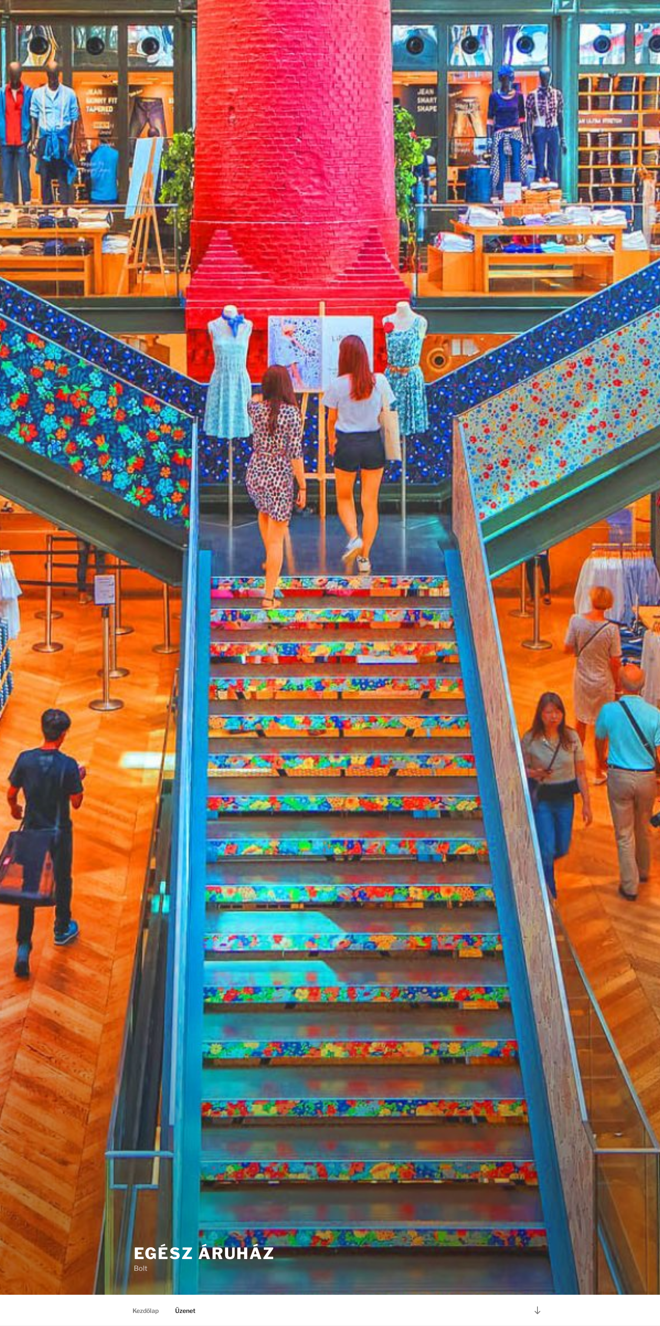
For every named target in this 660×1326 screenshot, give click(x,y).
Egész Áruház (204, 1253)
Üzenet (185, 1310)
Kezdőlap (146, 1310)
